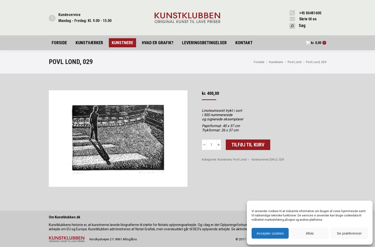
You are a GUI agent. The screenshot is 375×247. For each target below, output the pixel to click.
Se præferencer (349, 233)
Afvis (310, 233)
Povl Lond (240, 159)
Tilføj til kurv (248, 145)
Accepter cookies (270, 233)
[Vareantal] (211, 145)
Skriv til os (308, 19)
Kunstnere (225, 159)
